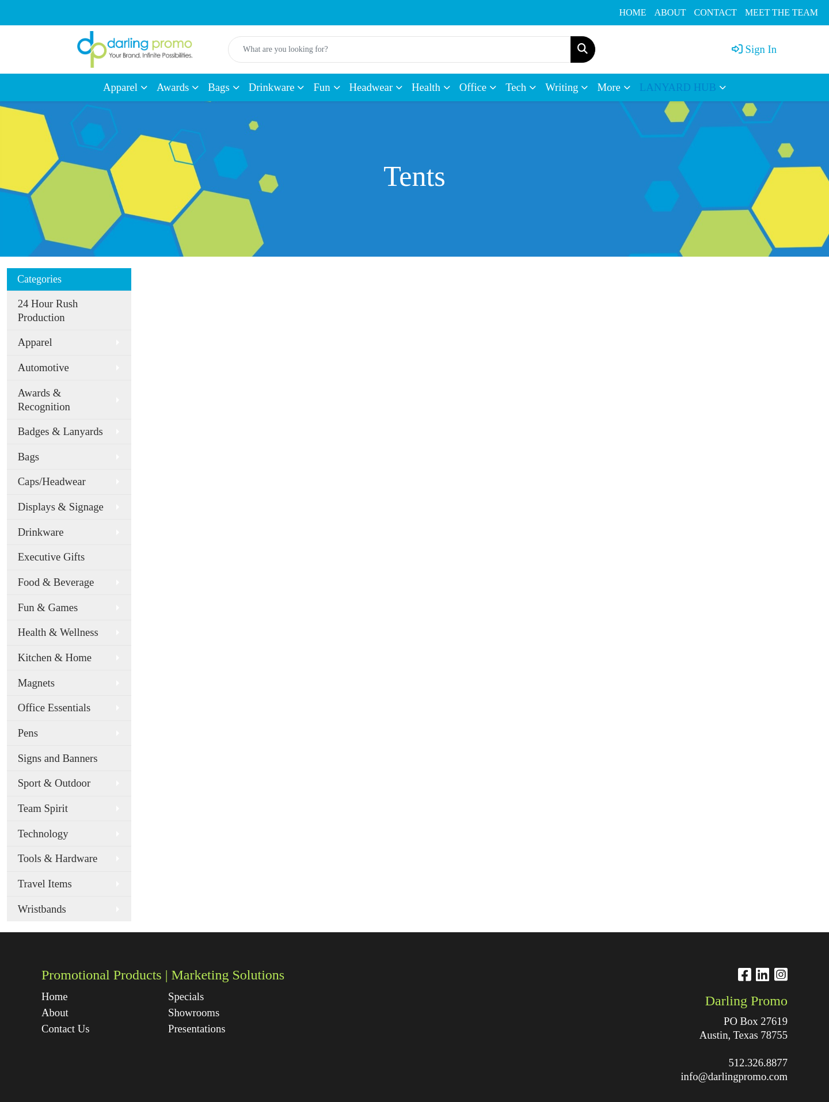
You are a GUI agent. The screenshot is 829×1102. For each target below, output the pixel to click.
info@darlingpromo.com (734, 1076)
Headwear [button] (371, 87)
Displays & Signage (61, 507)
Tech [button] (515, 87)
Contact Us (65, 1029)
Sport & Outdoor (54, 783)
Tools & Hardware (58, 858)
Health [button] (426, 87)
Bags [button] (218, 87)
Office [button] (472, 87)
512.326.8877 (758, 1063)
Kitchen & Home (55, 657)
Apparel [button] (120, 87)
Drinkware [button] (272, 87)
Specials (186, 996)
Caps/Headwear (52, 481)
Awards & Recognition (44, 400)
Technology (43, 834)
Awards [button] (173, 87)
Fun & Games (48, 607)
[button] (683, 87)
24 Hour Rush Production (48, 310)
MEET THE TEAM (781, 12)
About (55, 1012)
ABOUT (670, 12)
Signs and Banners (58, 758)
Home (54, 996)
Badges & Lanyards (60, 431)
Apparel (35, 342)
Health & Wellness (58, 632)
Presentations (197, 1029)
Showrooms (193, 1012)
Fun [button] (321, 87)
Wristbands (42, 909)
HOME (632, 12)
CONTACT (715, 12)
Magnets (36, 683)
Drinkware (41, 532)
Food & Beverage (56, 582)
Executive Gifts (51, 557)
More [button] (608, 87)
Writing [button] (561, 87)
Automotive (43, 367)
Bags (28, 457)
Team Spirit (43, 808)
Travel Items (45, 884)
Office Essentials (54, 707)
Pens (28, 733)
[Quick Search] (399, 49)
